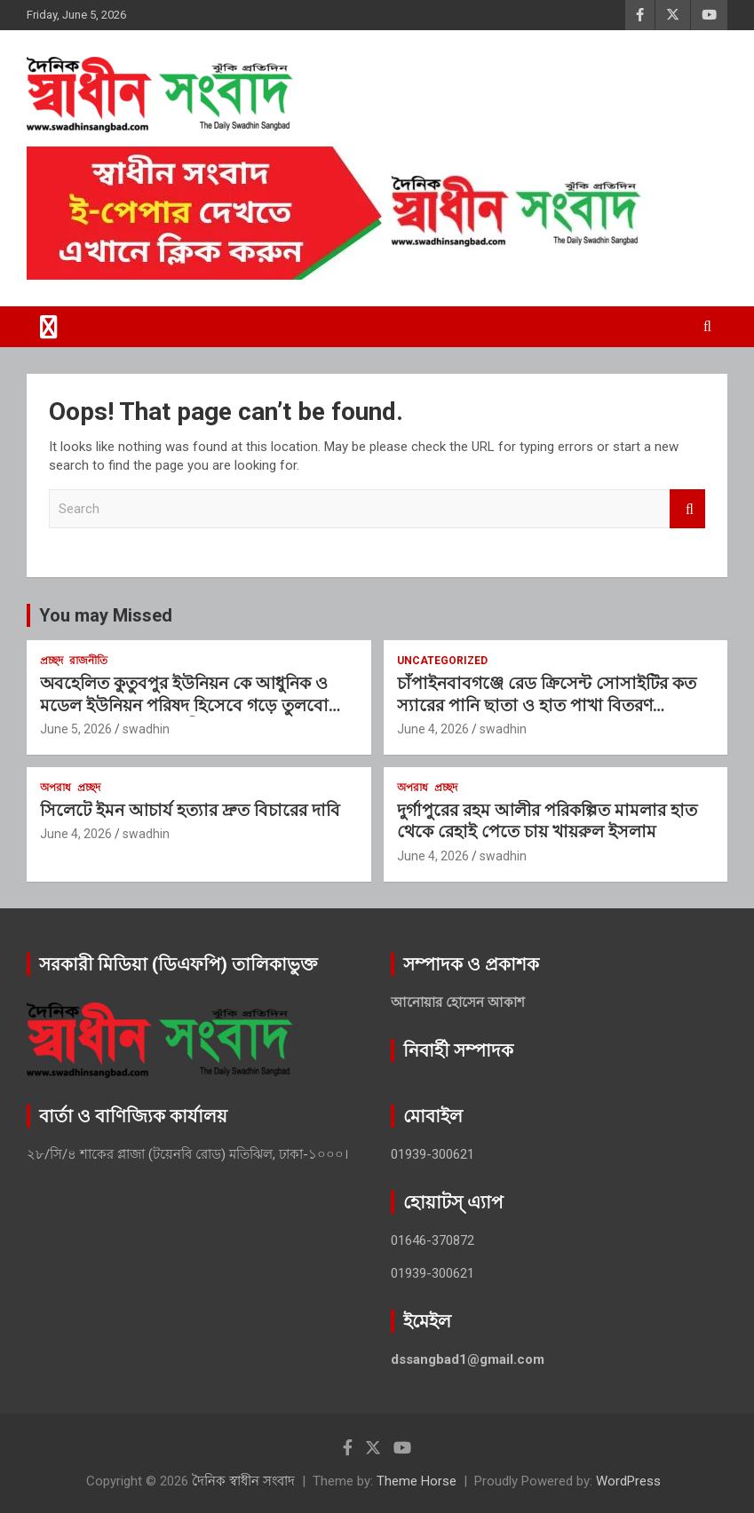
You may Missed (105, 615)
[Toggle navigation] (49, 326)
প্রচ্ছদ (51, 660)
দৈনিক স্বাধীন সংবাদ (243, 1481)
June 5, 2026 (76, 729)
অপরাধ (55, 787)
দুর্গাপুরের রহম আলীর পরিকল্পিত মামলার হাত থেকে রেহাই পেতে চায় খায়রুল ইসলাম (547, 821)
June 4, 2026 (433, 729)
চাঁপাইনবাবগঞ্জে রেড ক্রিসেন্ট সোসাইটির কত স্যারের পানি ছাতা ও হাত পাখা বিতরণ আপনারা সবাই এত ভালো (546, 705)
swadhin (146, 729)
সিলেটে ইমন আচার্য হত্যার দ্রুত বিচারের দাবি (190, 810)
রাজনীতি (88, 660)
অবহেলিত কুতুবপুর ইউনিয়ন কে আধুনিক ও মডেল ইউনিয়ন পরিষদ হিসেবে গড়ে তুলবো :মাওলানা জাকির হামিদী (184, 705)
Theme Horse (416, 1481)
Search (687, 509)
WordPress (628, 1481)
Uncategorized (442, 660)
